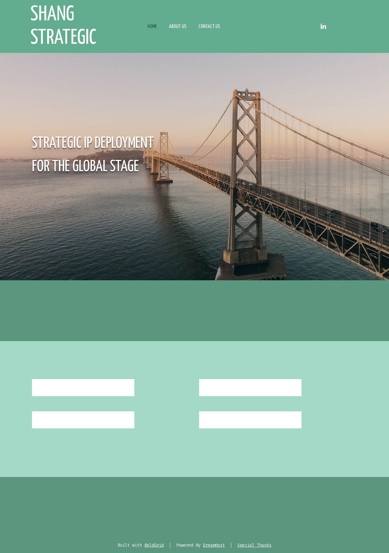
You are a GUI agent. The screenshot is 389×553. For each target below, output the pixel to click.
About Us (177, 26)
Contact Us (209, 26)
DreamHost (214, 545)
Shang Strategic (63, 26)
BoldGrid (154, 545)
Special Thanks (254, 545)
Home (152, 26)
